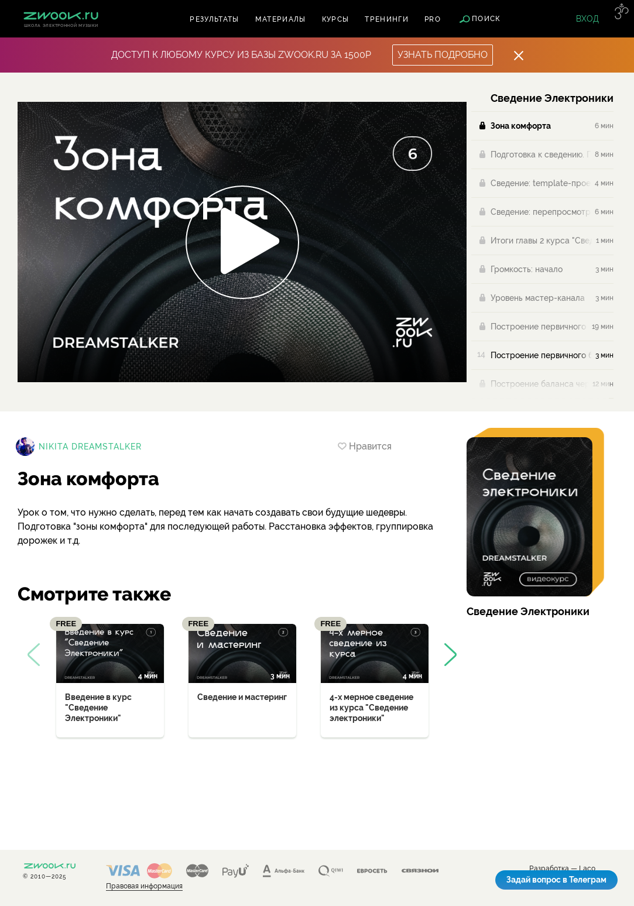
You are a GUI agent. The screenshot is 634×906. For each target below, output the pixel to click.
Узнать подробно (442, 54)
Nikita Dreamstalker (90, 446)
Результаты (214, 19)
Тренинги (387, 19)
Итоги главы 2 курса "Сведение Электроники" (541, 240)
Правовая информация (144, 886)
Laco (587, 869)
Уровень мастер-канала (538, 298)
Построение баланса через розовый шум (540, 384)
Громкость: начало (527, 269)
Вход (587, 18)
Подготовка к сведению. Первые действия (541, 154)
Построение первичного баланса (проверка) (541, 355)
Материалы (280, 19)
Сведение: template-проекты (541, 183)
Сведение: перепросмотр (541, 212)
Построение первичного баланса (539, 326)
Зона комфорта (521, 126)
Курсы (335, 19)
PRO (432, 19)
